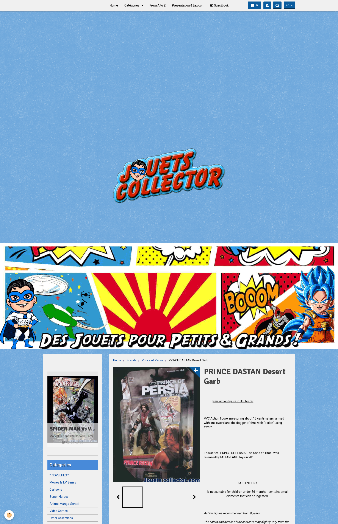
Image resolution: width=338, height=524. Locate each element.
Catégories (132, 5)
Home (114, 5)
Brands (131, 360)
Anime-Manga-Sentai (64, 503)
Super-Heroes (59, 496)
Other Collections (61, 518)
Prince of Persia (152, 360)
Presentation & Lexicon (187, 5)
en (287, 5)
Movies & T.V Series (63, 482)
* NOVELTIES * (59, 475)
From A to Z (158, 5)
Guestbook (219, 5)
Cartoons (56, 489)
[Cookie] (9, 515)
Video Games (59, 511)
